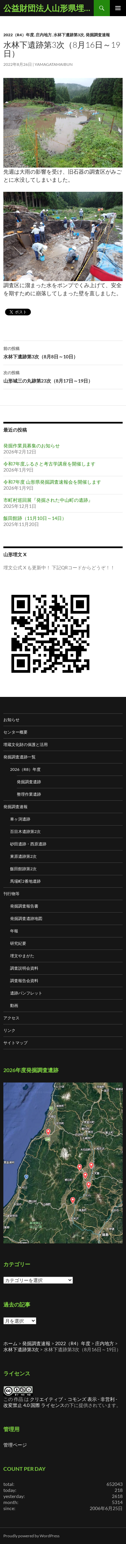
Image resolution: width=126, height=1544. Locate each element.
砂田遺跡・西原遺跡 (28, 843)
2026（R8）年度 (25, 769)
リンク (9, 1030)
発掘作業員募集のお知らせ (31, 445)
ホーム (10, 1343)
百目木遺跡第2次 (25, 831)
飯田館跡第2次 (23, 868)
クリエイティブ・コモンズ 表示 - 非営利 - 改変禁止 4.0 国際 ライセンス (60, 1402)
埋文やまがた (22, 955)
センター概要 (15, 732)
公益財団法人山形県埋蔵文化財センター (48, 8)
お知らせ (11, 719)
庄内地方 (44, 34)
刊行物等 (11, 893)
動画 (14, 1005)
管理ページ (15, 1445)
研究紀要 (18, 943)
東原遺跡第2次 (23, 856)
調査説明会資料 (24, 968)
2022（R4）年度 (18, 34)
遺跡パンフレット (26, 993)
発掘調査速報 (98, 34)
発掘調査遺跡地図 (26, 918)
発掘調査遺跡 (29, 781)
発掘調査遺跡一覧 (19, 756)
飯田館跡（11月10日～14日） (35, 518)
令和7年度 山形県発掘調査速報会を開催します (52, 482)
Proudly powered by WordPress (31, 1535)
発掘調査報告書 (24, 906)
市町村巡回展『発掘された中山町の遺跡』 (48, 500)
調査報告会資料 (24, 980)
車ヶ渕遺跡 (20, 819)
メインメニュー (118, 8)
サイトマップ (15, 1042)
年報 (14, 930)
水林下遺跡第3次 (68, 34)
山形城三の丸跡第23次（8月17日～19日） (63, 376)
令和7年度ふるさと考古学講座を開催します (49, 464)
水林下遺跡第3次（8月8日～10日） (63, 352)
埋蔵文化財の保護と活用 (25, 744)
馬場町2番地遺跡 (25, 881)
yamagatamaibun (54, 64)
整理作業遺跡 (29, 794)
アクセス (11, 1017)
